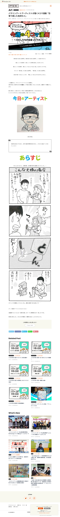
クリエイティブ (20, 18)
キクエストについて (12, 505)
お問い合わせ (15, 506)
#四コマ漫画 (11, 54)
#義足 (20, 54)
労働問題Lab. (29, 512)
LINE (30, 331)
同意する (40, 508)
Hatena (24, 331)
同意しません (47, 508)
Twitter (11, 331)
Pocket (36, 331)
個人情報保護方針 (12, 512)
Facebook (17, 331)
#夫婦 (15, 54)
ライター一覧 (24, 505)
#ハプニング (24, 54)
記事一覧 (14, 18)
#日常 (18, 54)
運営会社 (10, 506)
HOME (10, 18)
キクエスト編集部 (48, 53)
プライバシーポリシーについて (44, 512)
